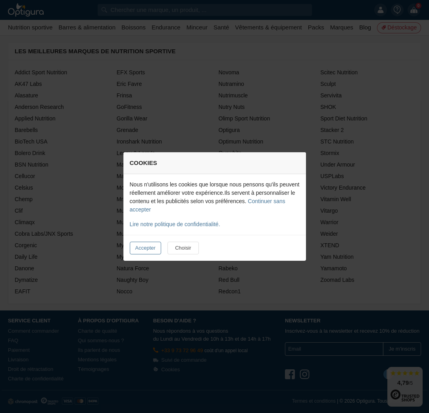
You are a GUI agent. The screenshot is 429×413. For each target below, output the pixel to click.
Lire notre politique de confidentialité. (175, 224)
